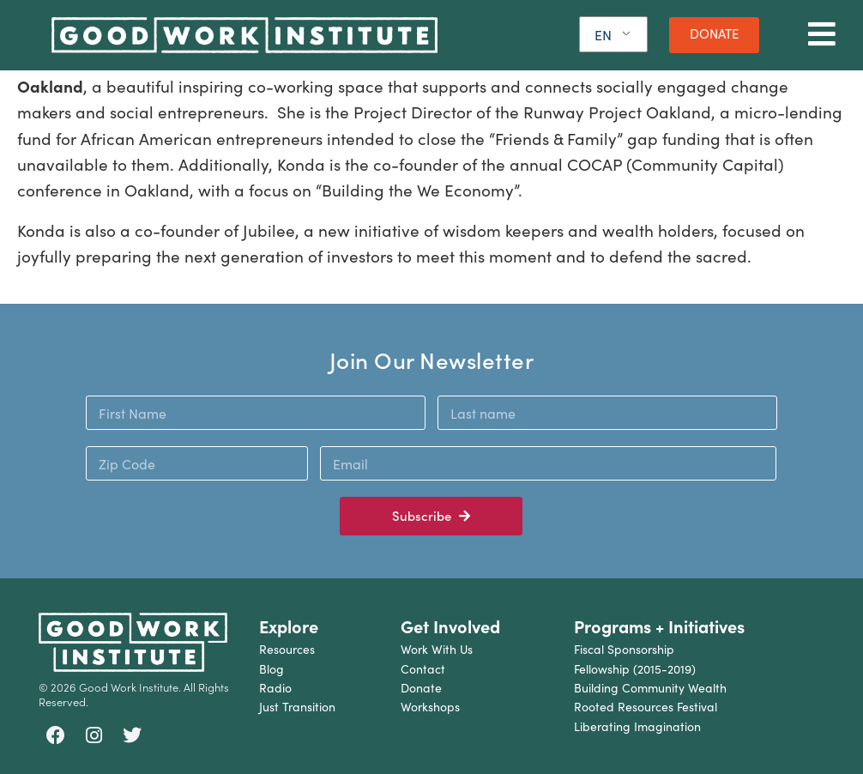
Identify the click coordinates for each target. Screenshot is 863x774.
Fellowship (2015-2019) (635, 669)
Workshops (430, 706)
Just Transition (297, 706)
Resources (287, 649)
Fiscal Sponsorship (624, 649)
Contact (423, 669)
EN (603, 35)
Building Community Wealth (650, 688)
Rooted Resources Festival (645, 706)
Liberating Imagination (637, 726)
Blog (271, 669)
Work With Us (437, 649)
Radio (275, 688)
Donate (421, 688)
